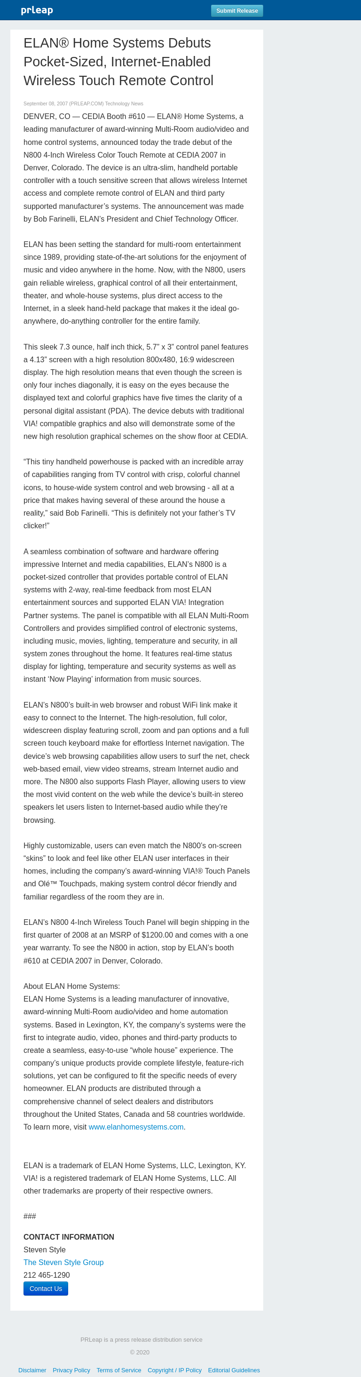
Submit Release (237, 11)
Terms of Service (118, 1370)
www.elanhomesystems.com (136, 1127)
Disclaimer (32, 1370)
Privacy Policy (71, 1370)
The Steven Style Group (64, 1262)
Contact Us (46, 1288)
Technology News (124, 103)
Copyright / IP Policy (175, 1370)
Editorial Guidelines (234, 1370)
